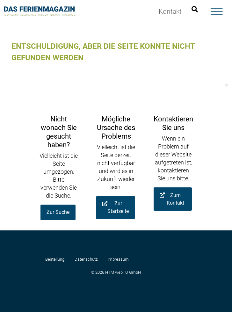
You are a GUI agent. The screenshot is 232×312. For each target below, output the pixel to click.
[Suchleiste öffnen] (195, 9)
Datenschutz (86, 259)
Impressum (118, 259)
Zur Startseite (118, 207)
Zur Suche (58, 212)
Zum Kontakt (175, 199)
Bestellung (54, 259)
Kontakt (170, 11)
